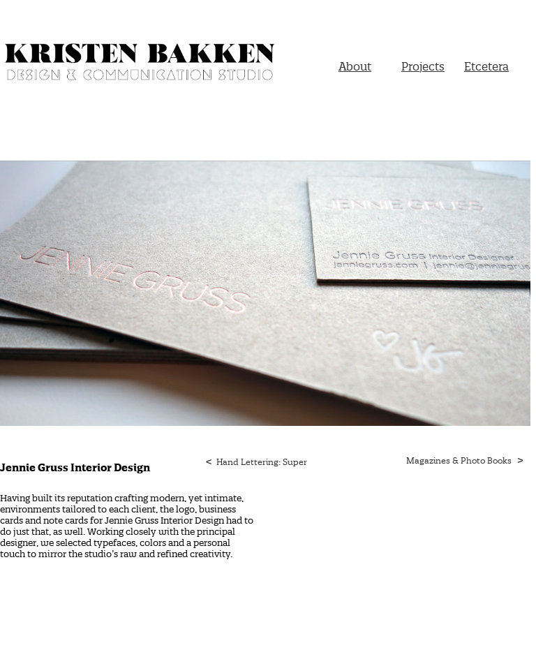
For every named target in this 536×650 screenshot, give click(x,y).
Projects (423, 66)
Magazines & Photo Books (459, 460)
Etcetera (486, 66)
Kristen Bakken (139, 65)
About (354, 66)
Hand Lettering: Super (261, 462)
